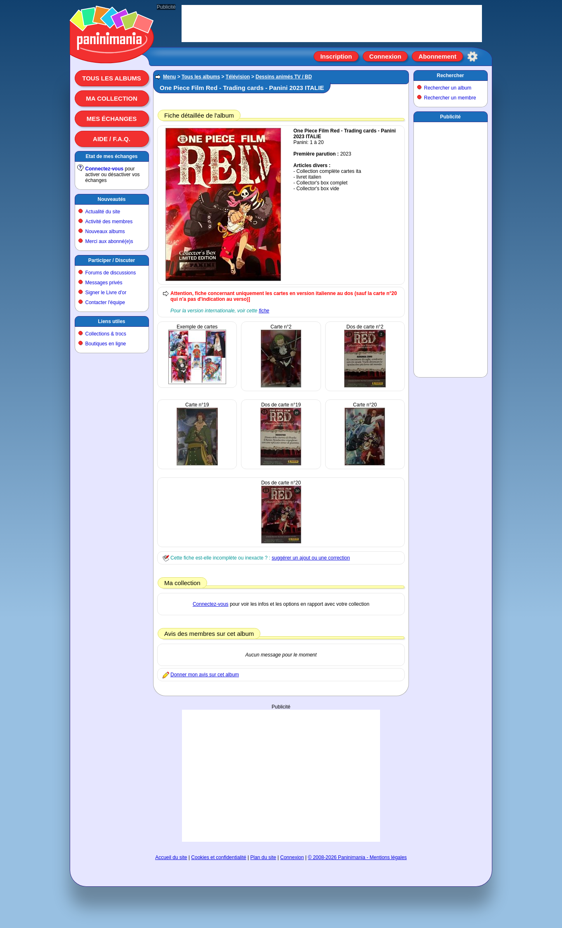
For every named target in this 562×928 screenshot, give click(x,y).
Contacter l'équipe (105, 302)
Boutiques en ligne (105, 344)
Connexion (385, 56)
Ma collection (111, 98)
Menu (169, 77)
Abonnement (437, 56)
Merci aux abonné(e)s (109, 241)
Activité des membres (109, 221)
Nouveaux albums (105, 231)
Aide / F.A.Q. (111, 138)
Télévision (238, 77)
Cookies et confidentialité (218, 857)
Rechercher (450, 75)
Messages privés (104, 283)
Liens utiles (111, 321)
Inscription (336, 56)
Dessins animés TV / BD (283, 77)
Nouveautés (111, 199)
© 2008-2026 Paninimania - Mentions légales (357, 857)
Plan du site (263, 857)
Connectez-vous (104, 169)
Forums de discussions (110, 273)
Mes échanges (112, 118)
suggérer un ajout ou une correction (310, 558)
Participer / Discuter (111, 260)
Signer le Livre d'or (106, 292)
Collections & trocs (105, 334)
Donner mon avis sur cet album (204, 675)
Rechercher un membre (450, 98)
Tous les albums (111, 78)
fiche (264, 311)
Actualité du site (102, 212)
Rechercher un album (448, 88)
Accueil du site (171, 857)
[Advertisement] (281, 776)
